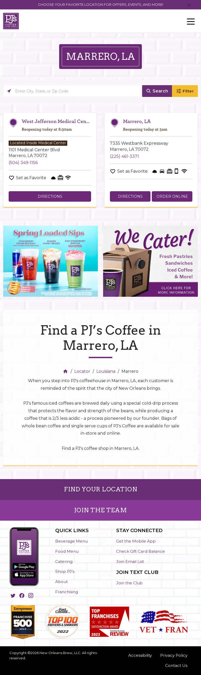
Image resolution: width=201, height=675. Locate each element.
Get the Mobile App (136, 541)
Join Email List (130, 561)
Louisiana (105, 371)
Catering (63, 561)
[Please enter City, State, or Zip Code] (72, 91)
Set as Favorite (31, 177)
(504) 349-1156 (23, 162)
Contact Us (176, 665)
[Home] (66, 371)
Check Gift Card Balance (140, 551)
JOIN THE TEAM (100, 510)
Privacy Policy (173, 655)
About (61, 581)
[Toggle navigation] (191, 21)
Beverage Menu (71, 541)
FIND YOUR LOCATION (100, 489)
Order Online (172, 196)
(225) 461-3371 (124, 156)
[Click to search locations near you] (9, 91)
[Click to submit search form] (157, 91)
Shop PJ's (64, 571)
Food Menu (67, 551)
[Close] (189, 5)
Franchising (66, 591)
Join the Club (129, 582)
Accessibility (140, 655)
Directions (50, 196)
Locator (82, 371)
